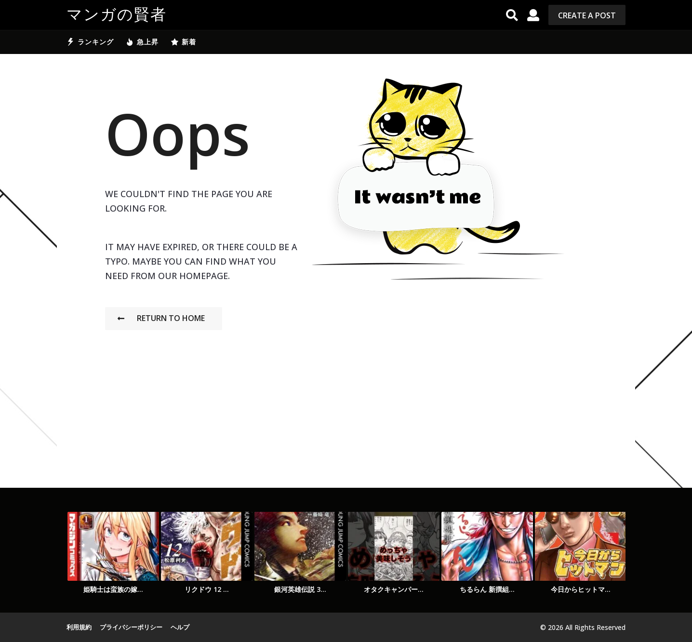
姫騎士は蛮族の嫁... (113, 589)
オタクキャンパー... (394, 589)
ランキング (90, 42)
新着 (183, 42)
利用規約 (79, 627)
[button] (512, 15)
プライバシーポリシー (131, 627)
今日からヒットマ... (581, 589)
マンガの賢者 (117, 15)
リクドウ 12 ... (207, 589)
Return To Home (161, 318)
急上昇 (142, 42)
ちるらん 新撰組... (487, 589)
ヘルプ (180, 627)
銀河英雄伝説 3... (300, 589)
